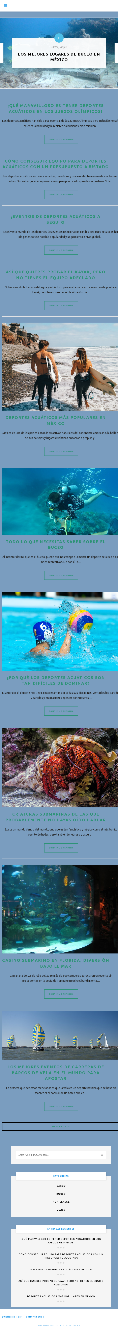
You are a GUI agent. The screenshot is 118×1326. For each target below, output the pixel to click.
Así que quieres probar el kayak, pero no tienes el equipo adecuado (61, 1290)
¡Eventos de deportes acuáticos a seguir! (61, 1277)
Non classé (61, 1209)
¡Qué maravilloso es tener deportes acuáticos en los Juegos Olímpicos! (61, 1248)
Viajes (61, 1217)
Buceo (61, 1201)
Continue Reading (61, 139)
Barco (61, 1193)
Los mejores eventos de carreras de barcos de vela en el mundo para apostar (55, 1080)
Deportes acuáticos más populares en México (61, 1303)
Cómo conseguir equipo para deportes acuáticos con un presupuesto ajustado (55, 167)
